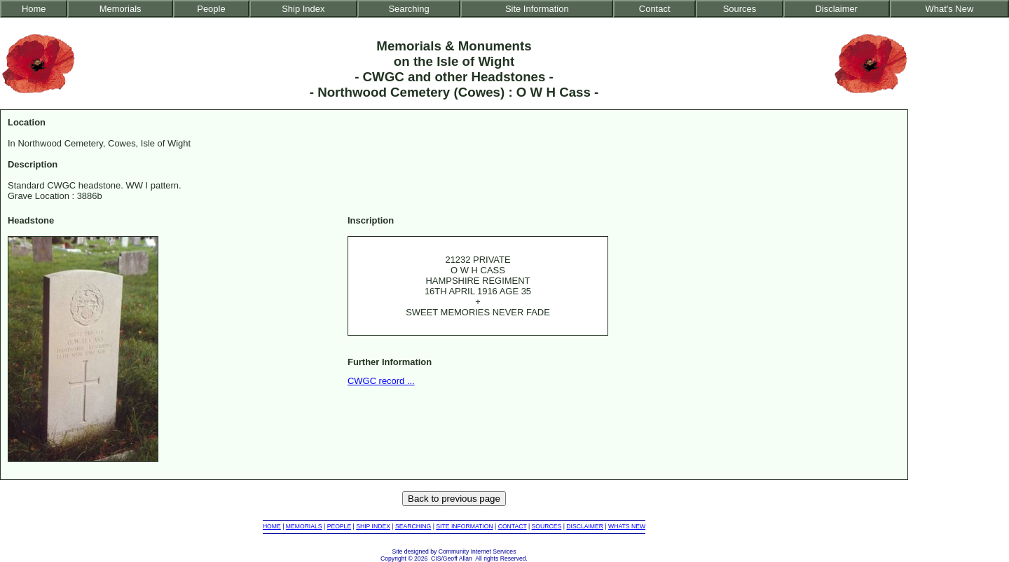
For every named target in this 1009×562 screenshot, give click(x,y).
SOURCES (547, 526)
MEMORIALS (304, 526)
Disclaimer (836, 9)
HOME (272, 526)
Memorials (120, 9)
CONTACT (512, 526)
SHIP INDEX (373, 526)
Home (34, 9)
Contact (655, 9)
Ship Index (303, 9)
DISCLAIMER (584, 526)
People (211, 9)
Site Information (537, 9)
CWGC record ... (381, 381)
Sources (740, 9)
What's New (950, 9)
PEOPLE (339, 526)
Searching (408, 9)
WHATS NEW (626, 526)
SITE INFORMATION (464, 526)
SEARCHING (413, 526)
